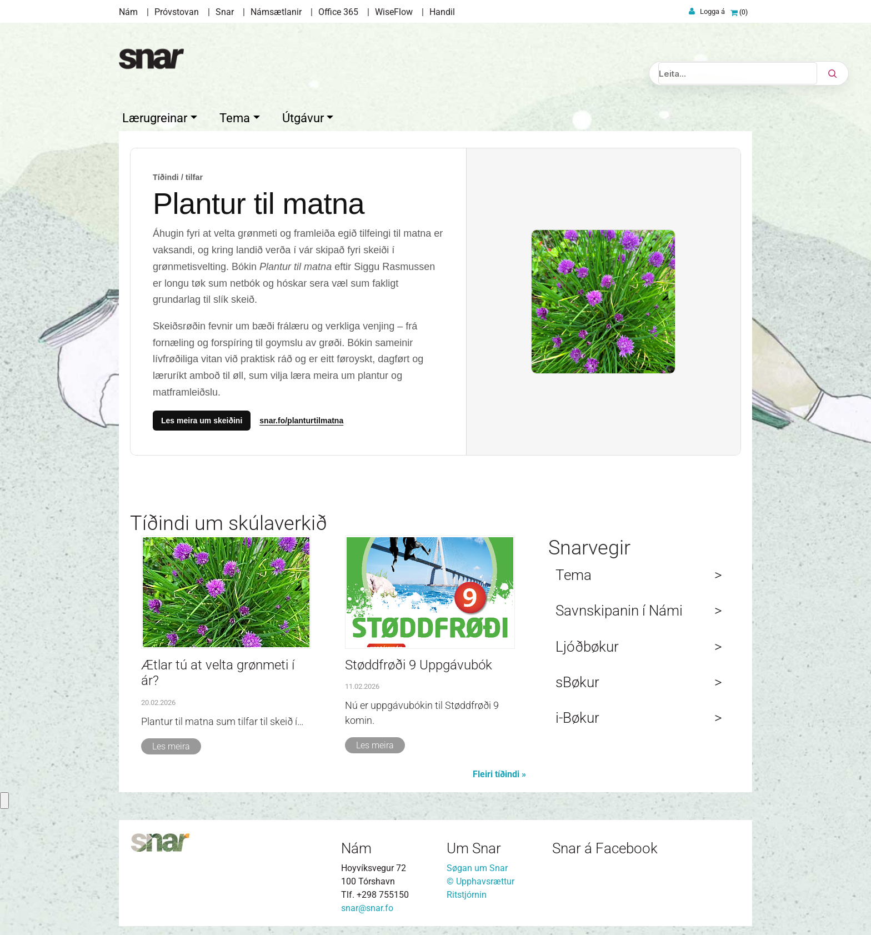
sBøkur (577, 680)
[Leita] (737, 73)
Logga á (712, 11)
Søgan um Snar (477, 866)
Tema (573, 572)
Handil (442, 12)
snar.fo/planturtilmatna (301, 418)
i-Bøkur (577, 715)
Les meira (171, 744)
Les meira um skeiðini (201, 418)
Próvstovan (176, 12)
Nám (128, 12)
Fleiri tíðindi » (499, 772)
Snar (225, 12)
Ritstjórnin (467, 892)
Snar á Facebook (605, 846)
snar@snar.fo (367, 906)
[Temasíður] (435, 299)
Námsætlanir (276, 12)
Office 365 (338, 12)
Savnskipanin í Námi (619, 608)
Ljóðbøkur (587, 644)
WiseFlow (394, 12)
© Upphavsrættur (480, 879)
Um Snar (474, 846)
